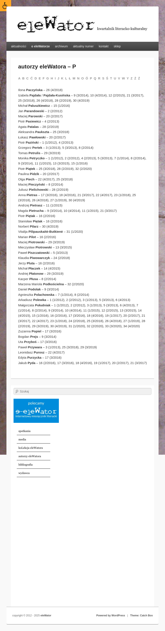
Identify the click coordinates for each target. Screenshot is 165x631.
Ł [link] (70, 78)
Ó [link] (87, 78)
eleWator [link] (45, 615)
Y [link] (128, 78)
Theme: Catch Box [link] (141, 615)
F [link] (43, 78)
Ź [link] (139, 78)
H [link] (52, 78)
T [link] (111, 78)
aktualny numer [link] (83, 46)
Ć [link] (32, 78)
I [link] (55, 78)
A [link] (19, 78)
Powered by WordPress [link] (110, 615)
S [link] (103, 78)
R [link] (99, 78)
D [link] (36, 78)
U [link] (115, 78)
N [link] (78, 78)
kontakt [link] (103, 46)
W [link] (123, 78)
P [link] (91, 78)
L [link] (66, 78)
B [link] (23, 78)
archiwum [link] (61, 46)
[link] (5, 5)
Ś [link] (107, 78)
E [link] (40, 78)
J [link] (58, 78)
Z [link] (132, 78)
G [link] (47, 78)
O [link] (82, 78)
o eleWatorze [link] (40, 46)
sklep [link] (117, 46)
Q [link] (95, 78)
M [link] (74, 78)
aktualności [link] (18, 46)
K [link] (62, 78)
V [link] (119, 78)
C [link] (27, 78)
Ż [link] (135, 78)
